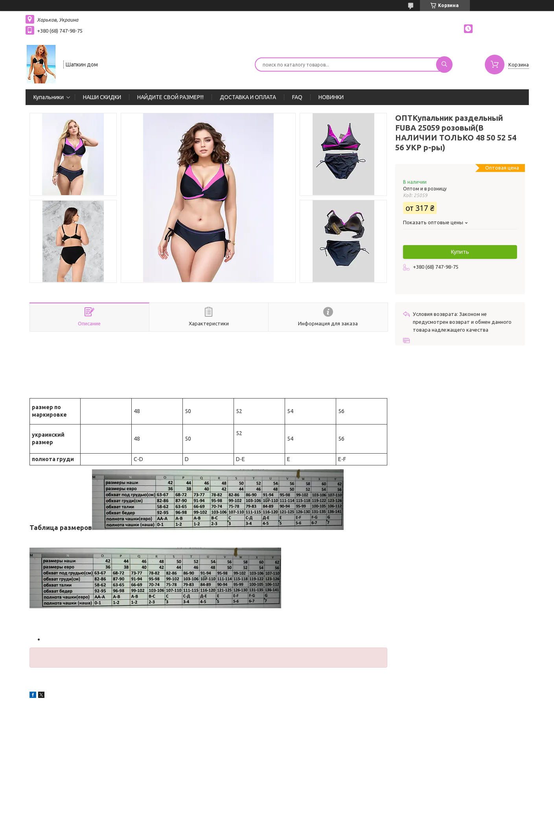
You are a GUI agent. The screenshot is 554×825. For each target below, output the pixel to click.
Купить (460, 252)
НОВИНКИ (331, 97)
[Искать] (444, 64)
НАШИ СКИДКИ (102, 97)
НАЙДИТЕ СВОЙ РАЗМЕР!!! (170, 97)
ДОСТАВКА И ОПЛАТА (248, 97)
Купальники (48, 97)
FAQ (297, 97)
